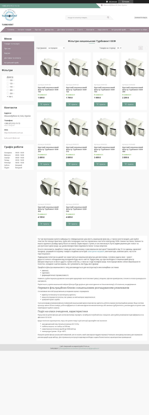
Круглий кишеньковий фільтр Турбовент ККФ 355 (104, 149)
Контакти (90, 29)
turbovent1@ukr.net (12, 138)
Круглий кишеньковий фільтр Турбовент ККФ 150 (104, 89)
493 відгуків (113, 2)
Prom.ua (86, 346)
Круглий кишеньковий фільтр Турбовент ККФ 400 (132, 149)
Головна (10, 29)
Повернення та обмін (138, 29)
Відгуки (7, 53)
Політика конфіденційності (89, 348)
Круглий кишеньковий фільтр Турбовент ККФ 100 (48, 89)
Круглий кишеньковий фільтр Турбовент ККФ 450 (48, 209)
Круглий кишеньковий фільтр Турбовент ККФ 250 (48, 149)
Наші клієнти (103, 29)
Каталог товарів (24, 29)
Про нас (38, 29)
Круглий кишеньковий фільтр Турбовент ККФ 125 (76, 89)
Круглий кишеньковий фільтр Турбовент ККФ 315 (76, 149)
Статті (80, 29)
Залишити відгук (140, 17)
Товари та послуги (11, 44)
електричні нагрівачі (96, 251)
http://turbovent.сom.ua (13, 133)
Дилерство (49, 29)
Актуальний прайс (118, 29)
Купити (46, 104)
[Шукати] (108, 17)
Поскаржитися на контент (69, 348)
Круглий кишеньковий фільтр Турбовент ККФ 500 (76, 209)
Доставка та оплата (65, 29)
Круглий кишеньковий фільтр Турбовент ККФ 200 (132, 89)
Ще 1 (11, 96)
